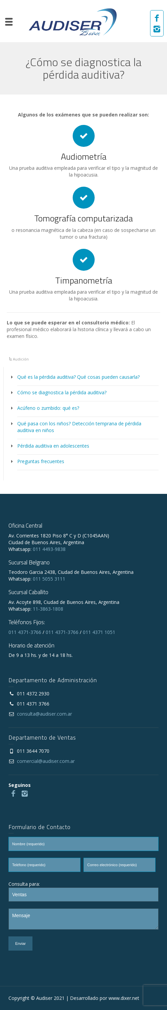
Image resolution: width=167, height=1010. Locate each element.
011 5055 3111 (49, 579)
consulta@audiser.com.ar (44, 714)
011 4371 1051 (99, 632)
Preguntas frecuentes (40, 461)
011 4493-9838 (49, 549)
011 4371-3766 (24, 632)
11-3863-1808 (48, 609)
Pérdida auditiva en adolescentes (53, 446)
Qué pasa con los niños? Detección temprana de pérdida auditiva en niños (79, 426)
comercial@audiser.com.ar (46, 761)
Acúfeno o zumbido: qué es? (48, 408)
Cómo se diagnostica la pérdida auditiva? (61, 392)
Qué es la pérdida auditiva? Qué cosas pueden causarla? (78, 377)
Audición (21, 359)
